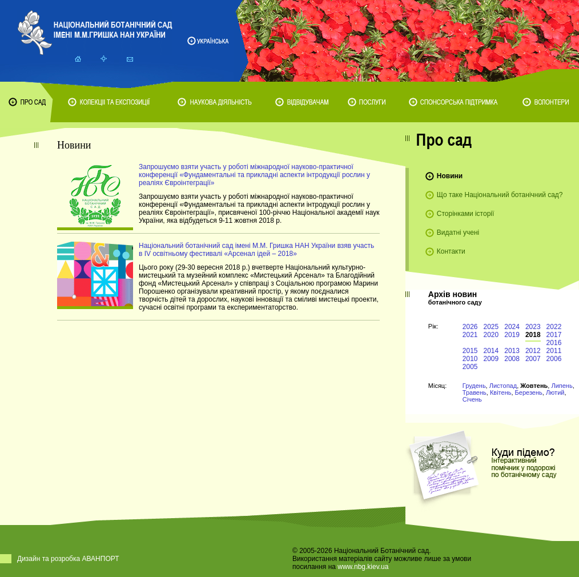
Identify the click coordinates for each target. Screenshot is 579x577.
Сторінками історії (465, 214)
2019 (512, 335)
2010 (470, 359)
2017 (554, 335)
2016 (554, 343)
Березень (528, 392)
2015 (470, 351)
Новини (450, 176)
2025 (491, 327)
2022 (554, 327)
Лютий (555, 392)
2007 (533, 359)
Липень (561, 385)
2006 (554, 359)
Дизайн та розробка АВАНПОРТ (68, 559)
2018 (533, 335)
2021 (470, 335)
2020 (491, 335)
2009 (491, 359)
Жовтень (534, 385)
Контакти (451, 251)
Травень (474, 392)
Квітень (501, 392)
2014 (491, 351)
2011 (554, 351)
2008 (512, 359)
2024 (512, 327)
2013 (512, 351)
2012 (533, 351)
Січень (472, 399)
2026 (470, 327)
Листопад (503, 385)
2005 (470, 367)
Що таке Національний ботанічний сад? (500, 195)
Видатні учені (458, 233)
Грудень (474, 385)
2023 (533, 327)
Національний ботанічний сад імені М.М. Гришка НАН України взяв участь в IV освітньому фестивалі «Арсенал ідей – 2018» (256, 250)
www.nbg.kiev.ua (362, 567)
